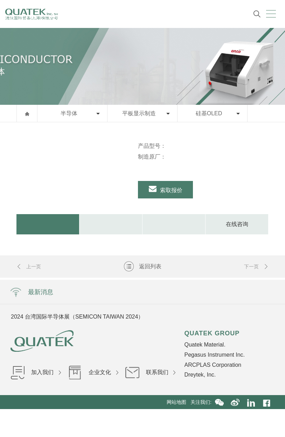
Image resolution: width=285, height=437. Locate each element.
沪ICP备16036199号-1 (195, 416)
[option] (71, 140)
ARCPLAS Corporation (212, 365)
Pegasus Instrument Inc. (214, 355)
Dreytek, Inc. (200, 375)
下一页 (256, 268)
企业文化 (93, 372)
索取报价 (166, 190)
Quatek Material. (204, 345)
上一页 (28, 268)
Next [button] (196, 316)
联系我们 (150, 372)
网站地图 (178, 402)
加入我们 (36, 372)
